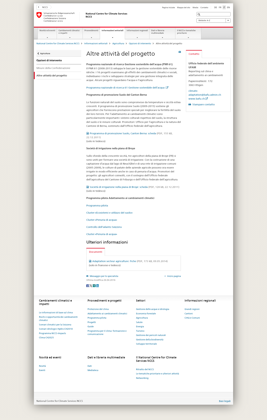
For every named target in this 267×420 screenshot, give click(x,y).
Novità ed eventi (47, 30)
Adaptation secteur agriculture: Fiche (130, 261)
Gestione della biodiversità (149, 339)
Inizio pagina (174, 276)
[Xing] (94, 285)
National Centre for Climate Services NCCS (58, 43)
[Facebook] (88, 285)
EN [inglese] (228, 7)
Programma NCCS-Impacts (52, 333)
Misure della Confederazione (53, 68)
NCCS (43, 7)
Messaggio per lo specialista (103, 276)
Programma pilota (97, 205)
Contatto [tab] (194, 53)
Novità (42, 366)
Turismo (140, 330)
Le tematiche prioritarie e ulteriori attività (157, 373)
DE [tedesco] (215, 7)
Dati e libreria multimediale (157, 31)
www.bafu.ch (197, 98)
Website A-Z (213, 20)
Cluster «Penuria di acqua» (101, 219)
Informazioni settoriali (113, 31)
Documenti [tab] (95, 251)
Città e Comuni (192, 317)
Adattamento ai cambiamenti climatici (107, 313)
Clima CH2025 (46, 337)
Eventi (42, 370)
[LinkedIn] (97, 285)
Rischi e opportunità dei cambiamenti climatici (58, 319)
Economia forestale (146, 313)
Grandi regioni (192, 309)
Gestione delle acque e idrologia (152, 309)
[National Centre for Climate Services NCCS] (85, 17)
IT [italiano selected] (224, 7)
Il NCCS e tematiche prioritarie (186, 31)
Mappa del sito (183, 7)
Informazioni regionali (137, 30)
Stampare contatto (203, 104)
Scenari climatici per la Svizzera (55, 324)
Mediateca (93, 370)
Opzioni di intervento (140, 43)
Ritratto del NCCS (145, 369)
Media (195, 7)
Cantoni (189, 313)
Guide (91, 326)
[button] (199, 14)
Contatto (204, 7)
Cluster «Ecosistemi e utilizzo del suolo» (109, 212)
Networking (142, 378)
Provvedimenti (91, 30)
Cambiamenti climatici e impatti (69, 31)
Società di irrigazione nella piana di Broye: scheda (134, 187)
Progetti (92, 322)
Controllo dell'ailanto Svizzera (104, 227)
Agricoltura (118, 43)
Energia (140, 326)
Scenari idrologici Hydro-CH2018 (56, 328)
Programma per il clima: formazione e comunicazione (107, 332)
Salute (139, 322)
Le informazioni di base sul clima (56, 312)
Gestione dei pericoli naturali (151, 335)
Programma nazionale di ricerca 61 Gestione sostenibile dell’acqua (125, 87)
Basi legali (225, 401)
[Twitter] (91, 285)
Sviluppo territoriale (146, 343)
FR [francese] (220, 7)
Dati (90, 366)
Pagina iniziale (168, 7)
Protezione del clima (98, 309)
